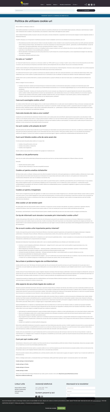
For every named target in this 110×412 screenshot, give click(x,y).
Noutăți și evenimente (65, 4)
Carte (42, 4)
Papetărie (48, 4)
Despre (55, 4)
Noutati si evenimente (20, 389)
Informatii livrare (19, 391)
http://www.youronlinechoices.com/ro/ (68, 373)
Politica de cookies (19, 403)
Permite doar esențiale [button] (50, 408)
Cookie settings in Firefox (22, 364)
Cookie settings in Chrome (22, 367)
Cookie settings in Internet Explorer (24, 361)
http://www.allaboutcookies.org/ (24, 375)
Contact (17, 393)
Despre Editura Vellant (20, 387)
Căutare (86, 10)
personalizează (97, 400)
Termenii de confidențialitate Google (35, 403)
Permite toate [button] (61, 408)
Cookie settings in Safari (22, 370)
